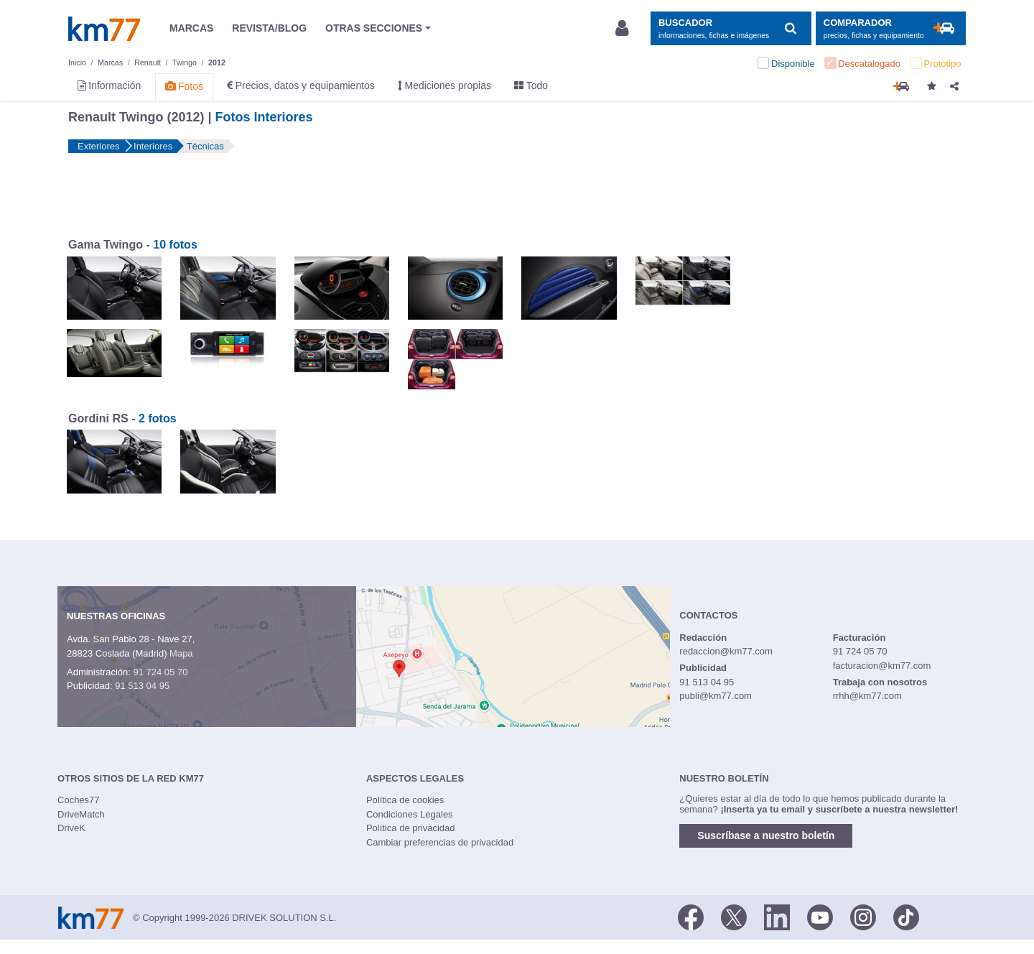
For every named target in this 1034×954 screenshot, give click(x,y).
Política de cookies (405, 800)
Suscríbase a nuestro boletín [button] (765, 835)
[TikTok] (906, 917)
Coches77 (78, 800)
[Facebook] (691, 917)
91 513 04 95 (142, 685)
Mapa (181, 653)
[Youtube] (820, 917)
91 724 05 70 (160, 672)
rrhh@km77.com (867, 695)
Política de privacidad (410, 828)
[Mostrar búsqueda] (731, 28)
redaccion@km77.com (726, 651)
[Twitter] (734, 917)
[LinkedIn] (777, 917)
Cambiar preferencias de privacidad (439, 842)
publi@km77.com (715, 695)
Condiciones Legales (409, 814)
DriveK (71, 828)
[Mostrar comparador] (891, 28)
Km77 (104, 28)
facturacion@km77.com (882, 665)
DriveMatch (81, 814)
